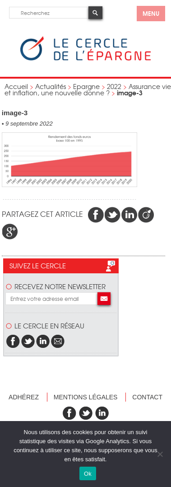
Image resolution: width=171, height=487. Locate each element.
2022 (114, 86)
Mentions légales (86, 397)
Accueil (16, 86)
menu (151, 13)
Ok (88, 473)
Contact (147, 397)
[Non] (159, 454)
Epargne (86, 86)
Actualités (50, 86)
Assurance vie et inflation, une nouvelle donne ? (88, 89)
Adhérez (24, 397)
